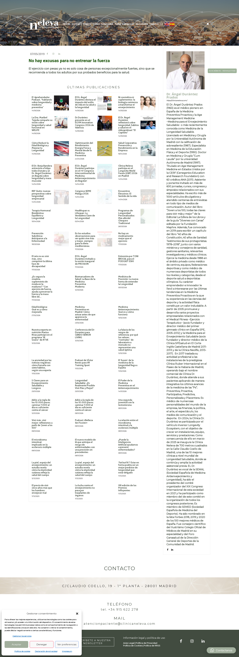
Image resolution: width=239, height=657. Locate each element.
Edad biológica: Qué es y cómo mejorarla (40, 309)
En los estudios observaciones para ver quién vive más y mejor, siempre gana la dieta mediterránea (85, 239)
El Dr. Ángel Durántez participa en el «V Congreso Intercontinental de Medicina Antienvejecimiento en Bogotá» (85, 173)
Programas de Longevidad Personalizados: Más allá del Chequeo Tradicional (126, 217)
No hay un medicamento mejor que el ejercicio (125, 237)
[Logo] (44, 24)
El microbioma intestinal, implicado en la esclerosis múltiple (41, 443)
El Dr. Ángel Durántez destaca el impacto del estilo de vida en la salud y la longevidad (85, 102)
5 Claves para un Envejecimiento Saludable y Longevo (40, 384)
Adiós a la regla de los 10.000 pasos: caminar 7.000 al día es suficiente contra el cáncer (41, 405)
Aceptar (16, 644)
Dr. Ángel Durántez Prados (182, 96)
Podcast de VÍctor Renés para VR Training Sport (84, 363)
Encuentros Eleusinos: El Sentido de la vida (127, 193)
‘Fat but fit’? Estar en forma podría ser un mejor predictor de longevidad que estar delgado (128, 467)
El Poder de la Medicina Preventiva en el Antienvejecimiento (128, 384)
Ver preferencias (66, 644)
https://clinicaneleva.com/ (176, 100)
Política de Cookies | (133, 645)
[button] (77, 613)
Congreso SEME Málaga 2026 (83, 192)
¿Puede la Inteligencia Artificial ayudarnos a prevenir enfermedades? (128, 444)
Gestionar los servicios (21, 636)
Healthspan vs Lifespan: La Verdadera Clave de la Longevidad (85, 214)
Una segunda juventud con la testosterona (126, 402)
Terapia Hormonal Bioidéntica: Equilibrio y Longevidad (41, 214)
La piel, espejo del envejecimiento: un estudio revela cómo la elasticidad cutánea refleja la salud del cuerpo (42, 469)
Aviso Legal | (129, 643)
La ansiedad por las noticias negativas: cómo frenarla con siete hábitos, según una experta (42, 365)
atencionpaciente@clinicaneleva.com (119, 623)
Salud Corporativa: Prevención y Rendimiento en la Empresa (127, 147)
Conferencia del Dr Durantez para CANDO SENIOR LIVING (84, 333)
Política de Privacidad (146, 643)
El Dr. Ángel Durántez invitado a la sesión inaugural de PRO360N (85, 260)
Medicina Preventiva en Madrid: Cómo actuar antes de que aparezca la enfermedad (85, 313)
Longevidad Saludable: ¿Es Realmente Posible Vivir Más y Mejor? (85, 384)
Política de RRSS (152, 645)
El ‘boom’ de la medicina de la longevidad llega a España (127, 364)
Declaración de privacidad (46, 651)
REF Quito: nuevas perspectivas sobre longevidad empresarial (41, 195)
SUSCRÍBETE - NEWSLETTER (222, 71)
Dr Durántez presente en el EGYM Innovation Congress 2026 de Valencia (84, 122)
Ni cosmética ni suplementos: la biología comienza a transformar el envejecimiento (128, 102)
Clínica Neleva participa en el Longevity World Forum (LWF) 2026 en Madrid (127, 170)
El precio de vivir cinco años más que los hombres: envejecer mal (42, 489)
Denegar (41, 644)
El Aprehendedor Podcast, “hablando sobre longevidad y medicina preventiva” (42, 102)
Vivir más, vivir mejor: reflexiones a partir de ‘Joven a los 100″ (42, 424)
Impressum (67, 651)
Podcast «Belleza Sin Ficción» (84, 421)
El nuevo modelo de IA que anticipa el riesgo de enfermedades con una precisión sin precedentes (85, 446)
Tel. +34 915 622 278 (119, 609)
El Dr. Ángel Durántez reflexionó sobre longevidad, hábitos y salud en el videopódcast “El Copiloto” (128, 125)
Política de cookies (22, 651)
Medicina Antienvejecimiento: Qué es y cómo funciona (128, 311)
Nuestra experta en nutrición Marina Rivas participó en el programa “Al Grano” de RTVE (42, 334)
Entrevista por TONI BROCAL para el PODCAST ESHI (128, 259)
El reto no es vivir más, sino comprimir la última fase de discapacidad (42, 261)
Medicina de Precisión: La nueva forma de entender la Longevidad (128, 280)
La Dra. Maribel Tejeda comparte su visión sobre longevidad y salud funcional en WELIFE (42, 124)
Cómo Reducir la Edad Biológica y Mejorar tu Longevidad (40, 147)
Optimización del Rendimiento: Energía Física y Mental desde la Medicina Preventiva (84, 149)
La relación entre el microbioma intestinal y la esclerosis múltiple (128, 424)
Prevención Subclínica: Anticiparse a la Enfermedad (39, 237)
